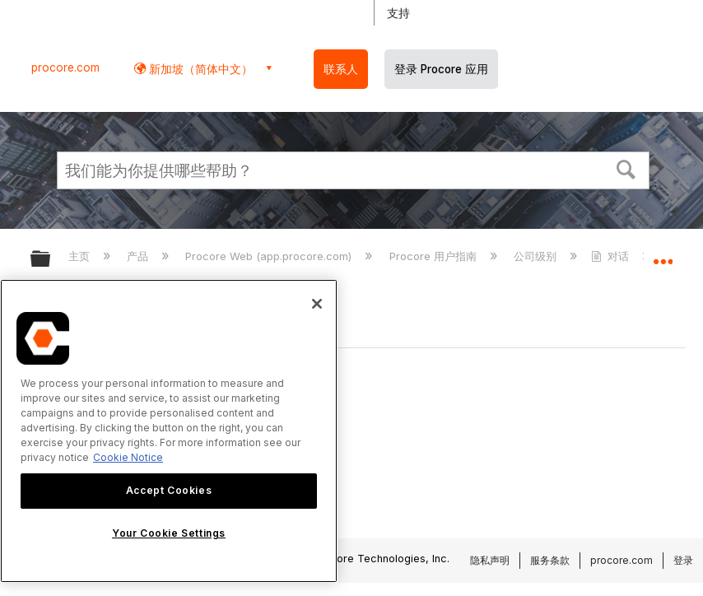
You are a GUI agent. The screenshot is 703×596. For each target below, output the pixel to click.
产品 (139, 256)
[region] (169, 431)
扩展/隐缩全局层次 (51, 260)
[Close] (317, 304)
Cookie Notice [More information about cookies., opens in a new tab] (128, 457)
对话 (611, 256)
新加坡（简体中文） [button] (199, 69)
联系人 (341, 69)
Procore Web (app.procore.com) (270, 256)
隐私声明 (490, 560)
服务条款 (550, 560)
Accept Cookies (169, 490)
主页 (80, 256)
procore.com (65, 67)
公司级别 (537, 256)
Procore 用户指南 (434, 256)
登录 (683, 560)
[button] (626, 168)
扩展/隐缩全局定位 (663, 253)
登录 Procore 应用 (441, 69)
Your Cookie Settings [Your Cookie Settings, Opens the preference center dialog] (169, 533)
